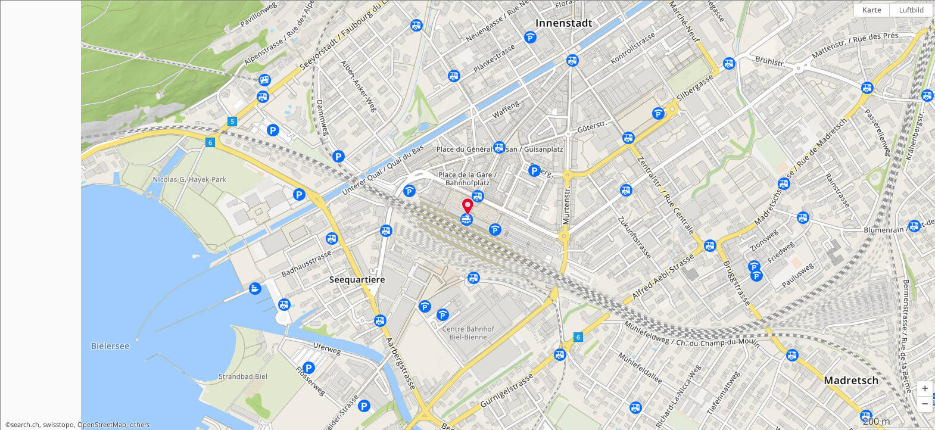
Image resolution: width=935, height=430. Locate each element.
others (139, 424)
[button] (925, 389)
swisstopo (58, 424)
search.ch (25, 424)
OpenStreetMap (101, 424)
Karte (871, 10)
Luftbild (911, 10)
